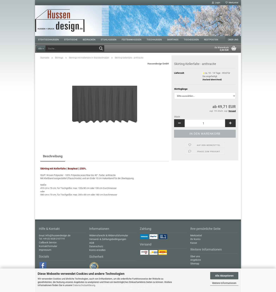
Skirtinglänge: (181, 89)
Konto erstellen (97, 250)
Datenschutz (96, 246)
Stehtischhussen (48, 39)
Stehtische (70, 39)
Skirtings (172, 39)
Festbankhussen (131, 39)
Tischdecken (191, 39)
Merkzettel (231, 2)
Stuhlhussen (108, 39)
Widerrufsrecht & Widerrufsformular (108, 235)
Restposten (211, 39)
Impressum (45, 249)
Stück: (177, 116)
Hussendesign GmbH (158, 63)
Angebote (195, 259)
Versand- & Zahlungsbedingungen (107, 239)
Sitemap (194, 263)
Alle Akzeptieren (224, 275)
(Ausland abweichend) (212, 79)
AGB (91, 242)
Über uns (233, 39)
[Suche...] (41, 48)
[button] (179, 123)
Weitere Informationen (224, 283)
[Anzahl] (205, 123)
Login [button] (216, 2)
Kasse (193, 242)
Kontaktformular (48, 246)
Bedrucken (89, 39)
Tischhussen (154, 39)
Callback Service (48, 242)
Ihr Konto (195, 239)
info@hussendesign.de (57, 235)
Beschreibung (52, 156)
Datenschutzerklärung (84, 285)
